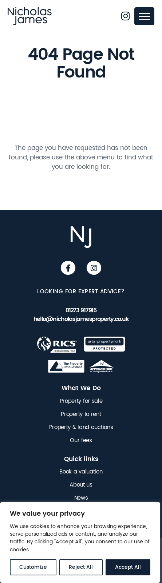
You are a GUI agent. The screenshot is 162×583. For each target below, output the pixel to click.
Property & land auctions (81, 427)
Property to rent (81, 414)
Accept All (128, 567)
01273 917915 (81, 310)
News (81, 498)
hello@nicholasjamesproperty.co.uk (81, 319)
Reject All (81, 567)
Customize (33, 567)
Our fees (81, 440)
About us (81, 485)
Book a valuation (80, 472)
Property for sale (81, 401)
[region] (80, 542)
